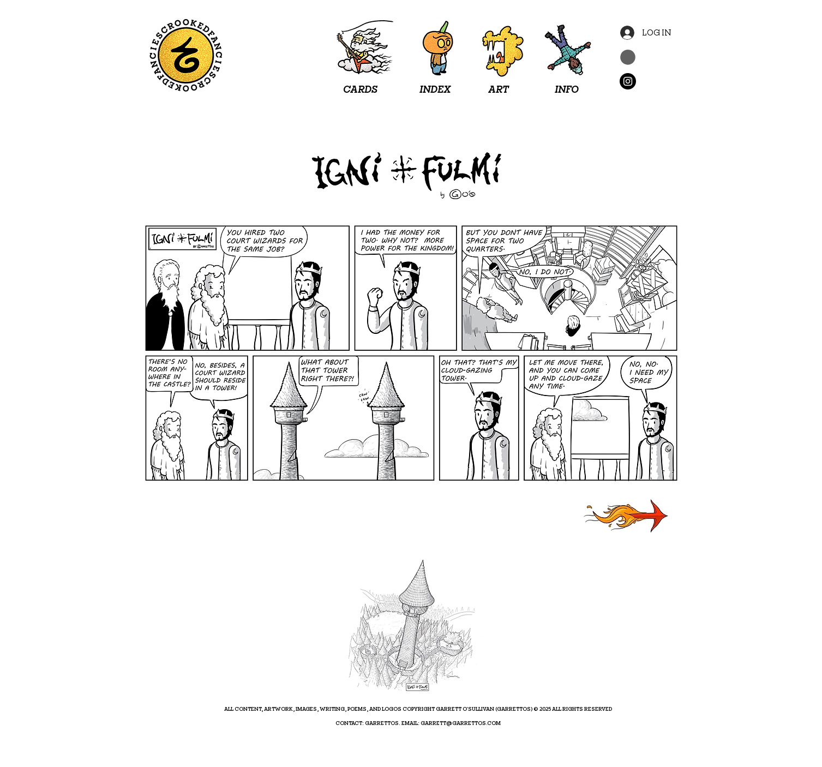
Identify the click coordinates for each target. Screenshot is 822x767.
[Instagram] (628, 81)
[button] (627, 57)
